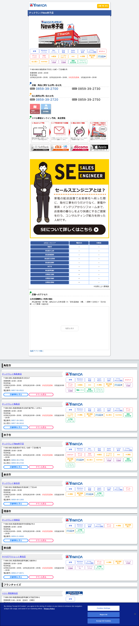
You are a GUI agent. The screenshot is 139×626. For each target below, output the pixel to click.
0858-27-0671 (17, 573)
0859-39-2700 (47, 88)
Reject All (103, 616)
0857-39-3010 (17, 423)
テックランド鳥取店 (11, 404)
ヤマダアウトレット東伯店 (14, 556)
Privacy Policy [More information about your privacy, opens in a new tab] (49, 610)
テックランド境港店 (11, 520)
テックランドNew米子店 (13, 444)
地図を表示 (69, 328)
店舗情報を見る (16, 394)
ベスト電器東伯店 (10, 593)
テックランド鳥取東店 (12, 374)
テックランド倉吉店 (11, 483)
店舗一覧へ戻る (103, 6)
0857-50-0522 (17, 390)
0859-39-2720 (47, 99)
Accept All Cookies (103, 622)
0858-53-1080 (17, 603)
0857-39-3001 (17, 420)
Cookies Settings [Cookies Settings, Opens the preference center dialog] (103, 609)
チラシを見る (41, 394)
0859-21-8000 (17, 536)
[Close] (135, 615)
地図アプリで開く (37, 351)
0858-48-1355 (17, 500)
